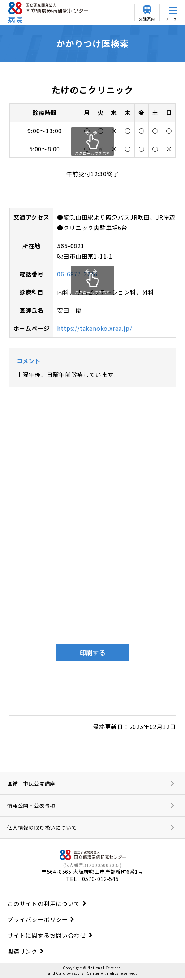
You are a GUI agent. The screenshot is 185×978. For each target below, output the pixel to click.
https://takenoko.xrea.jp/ (94, 328)
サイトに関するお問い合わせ (46, 935)
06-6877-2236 (77, 274)
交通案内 (147, 18)
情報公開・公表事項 (31, 805)
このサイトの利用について (43, 903)
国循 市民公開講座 (31, 783)
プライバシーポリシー (37, 919)
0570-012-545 (100, 878)
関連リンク (22, 951)
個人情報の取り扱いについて (42, 827)
